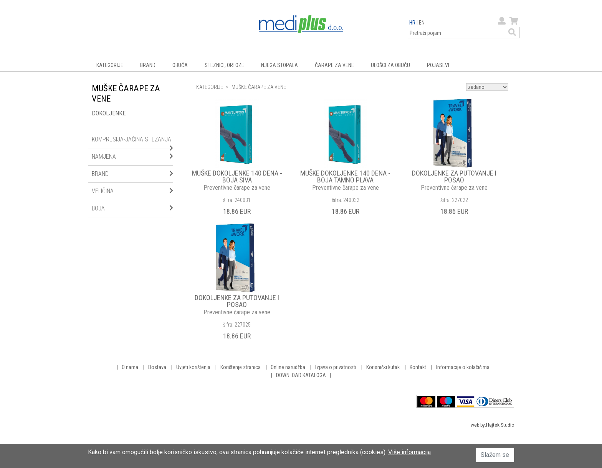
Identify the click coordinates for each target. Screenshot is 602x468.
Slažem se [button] (495, 454)
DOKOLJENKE (109, 113)
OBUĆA (180, 65)
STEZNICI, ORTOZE (224, 65)
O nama (130, 367)
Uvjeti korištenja (193, 367)
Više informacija (409, 452)
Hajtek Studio (500, 425)
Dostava (157, 367)
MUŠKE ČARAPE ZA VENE (259, 87)
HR (412, 23)
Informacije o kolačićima (463, 367)
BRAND (147, 65)
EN (422, 23)
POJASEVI (438, 65)
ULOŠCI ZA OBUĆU (390, 65)
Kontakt (418, 367)
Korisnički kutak (383, 367)
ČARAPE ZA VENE (334, 65)
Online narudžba (288, 367)
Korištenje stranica (240, 367)
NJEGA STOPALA (279, 65)
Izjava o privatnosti (335, 367)
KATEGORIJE (109, 65)
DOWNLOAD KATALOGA (301, 375)
